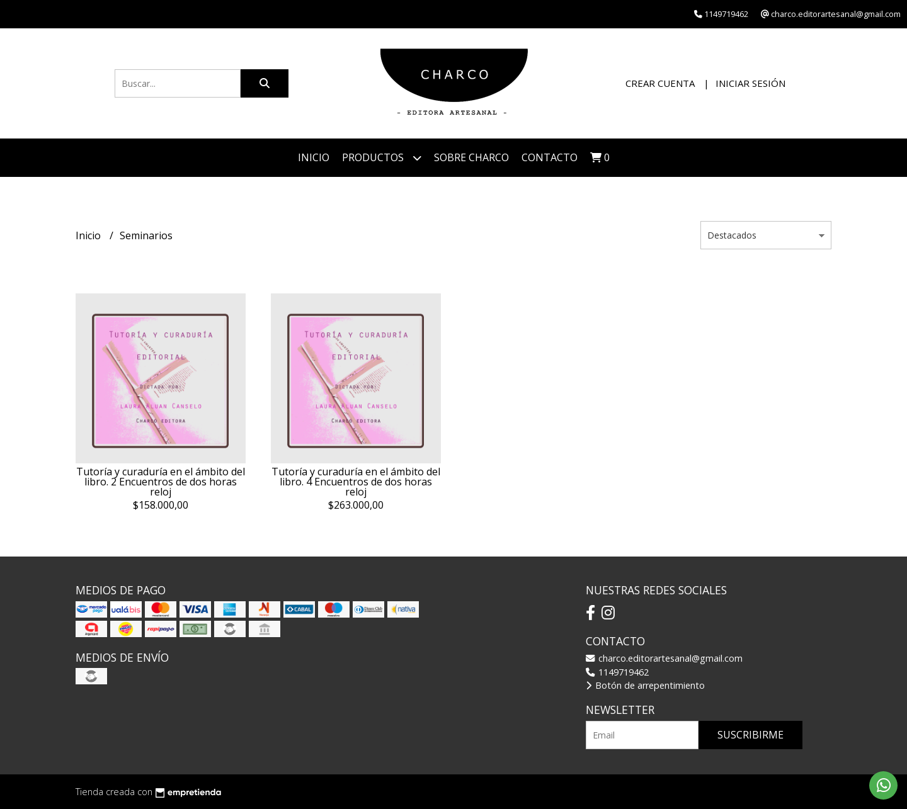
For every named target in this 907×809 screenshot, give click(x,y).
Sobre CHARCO (471, 157)
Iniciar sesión (750, 83)
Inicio (313, 157)
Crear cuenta (660, 83)
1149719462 (617, 672)
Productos (381, 158)
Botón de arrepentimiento (645, 685)
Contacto (550, 157)
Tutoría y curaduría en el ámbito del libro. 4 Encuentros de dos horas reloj (355, 482)
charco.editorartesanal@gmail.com (664, 658)
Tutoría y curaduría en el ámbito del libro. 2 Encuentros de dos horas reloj (160, 482)
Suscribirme (750, 735)
